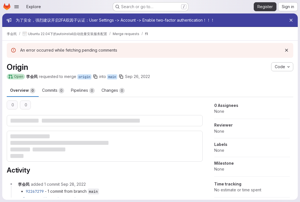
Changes (113, 90)
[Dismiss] (286, 50)
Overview (22, 90)
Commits (53, 90)
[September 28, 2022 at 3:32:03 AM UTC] (73, 184)
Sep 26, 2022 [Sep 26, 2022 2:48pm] (137, 76)
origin (84, 77)
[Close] (291, 20)
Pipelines (83, 90)
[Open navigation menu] (16, 6)
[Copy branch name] (95, 76)
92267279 (35, 191)
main (112, 77)
